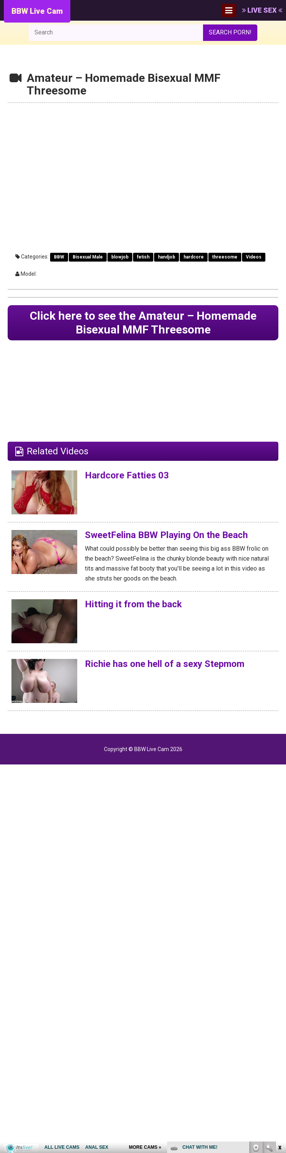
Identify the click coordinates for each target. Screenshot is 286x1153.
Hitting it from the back (133, 604)
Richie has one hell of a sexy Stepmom (164, 664)
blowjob (119, 257)
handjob (166, 257)
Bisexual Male (88, 257)
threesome (224, 257)
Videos (254, 257)
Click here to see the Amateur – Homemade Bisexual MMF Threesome (143, 322)
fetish (143, 257)
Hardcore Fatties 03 (127, 475)
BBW (59, 257)
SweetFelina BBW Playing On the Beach (166, 535)
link (279, 1033)
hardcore (194, 257)
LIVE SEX (262, 10)
